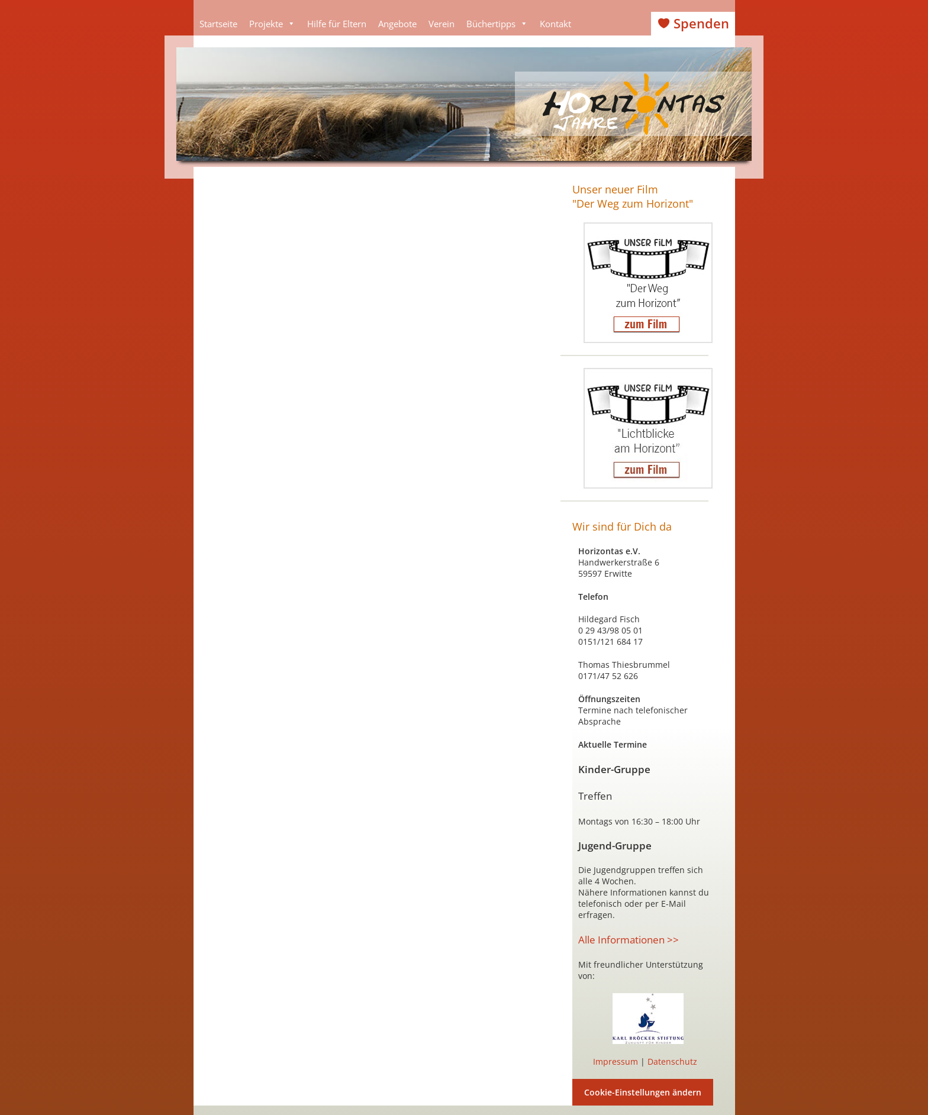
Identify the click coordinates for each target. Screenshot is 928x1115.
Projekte (272, 24)
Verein (441, 24)
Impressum (615, 1061)
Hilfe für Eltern (336, 24)
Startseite (218, 24)
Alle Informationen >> (628, 939)
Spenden (701, 23)
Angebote (397, 24)
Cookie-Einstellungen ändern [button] (642, 1092)
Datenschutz (672, 1061)
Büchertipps (497, 24)
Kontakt (555, 24)
